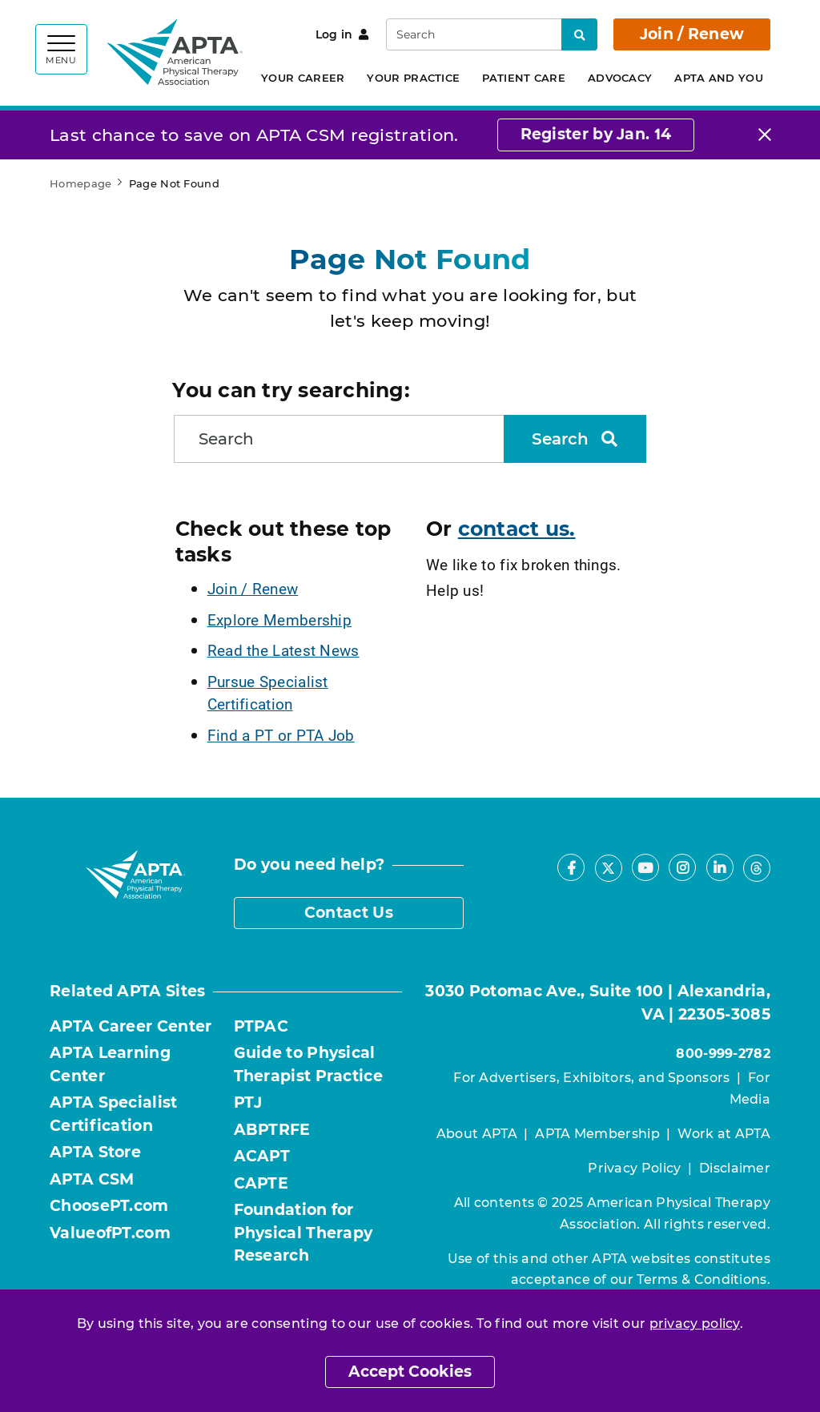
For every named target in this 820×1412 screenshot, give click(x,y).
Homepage (80, 183)
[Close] (765, 135)
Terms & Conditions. (703, 1279)
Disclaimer (734, 1168)
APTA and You (718, 77)
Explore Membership (279, 619)
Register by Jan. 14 (596, 134)
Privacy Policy (634, 1168)
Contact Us (348, 912)
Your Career (302, 77)
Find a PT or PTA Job (281, 735)
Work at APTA (723, 1133)
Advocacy (620, 77)
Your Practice (413, 77)
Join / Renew (692, 34)
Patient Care (523, 77)
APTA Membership (597, 1133)
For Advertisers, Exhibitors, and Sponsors (591, 1077)
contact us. (517, 529)
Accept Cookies (410, 1371)
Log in (342, 34)
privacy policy (694, 1323)
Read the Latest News (283, 650)
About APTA (476, 1133)
